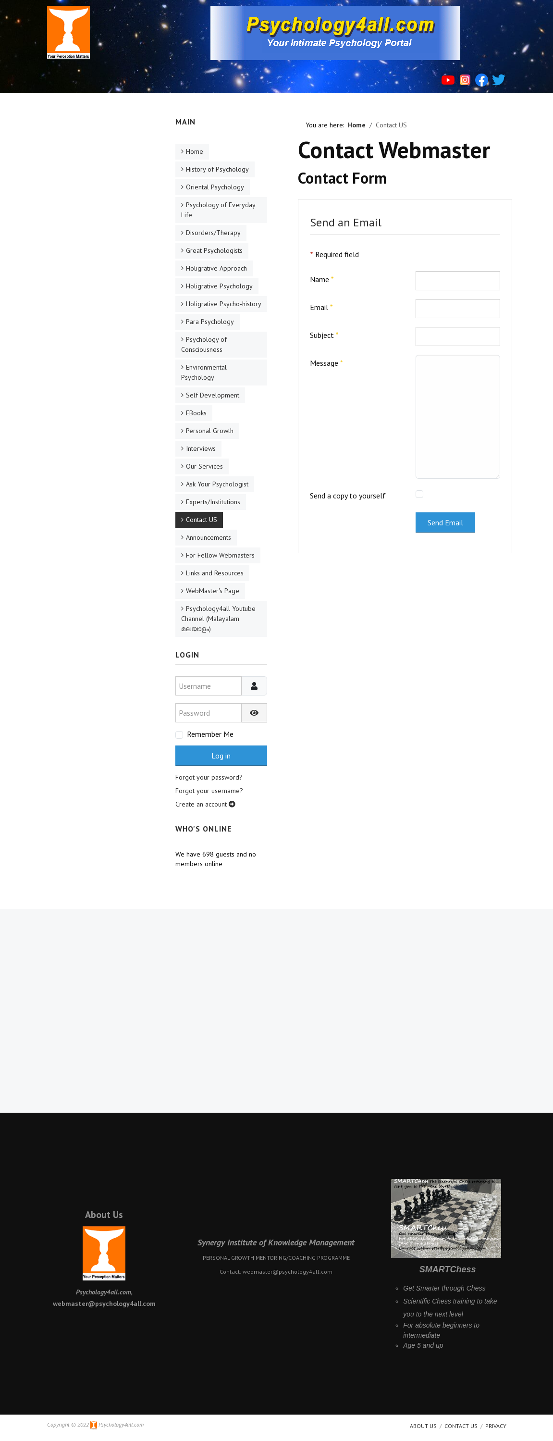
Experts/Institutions (213, 501)
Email (321, 307)
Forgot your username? (209, 790)
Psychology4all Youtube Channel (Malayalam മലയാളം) (218, 618)
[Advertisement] (99, 260)
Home (194, 151)
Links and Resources (215, 573)
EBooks (196, 413)
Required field (334, 254)
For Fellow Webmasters (220, 555)
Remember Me (210, 734)
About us (423, 1425)
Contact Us (461, 1425)
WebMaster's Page (212, 590)
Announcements (208, 537)
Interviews (201, 448)
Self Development (212, 395)
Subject (324, 335)
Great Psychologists (214, 250)
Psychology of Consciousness (204, 344)
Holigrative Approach (216, 268)
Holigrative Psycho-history (223, 303)
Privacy (495, 1425)
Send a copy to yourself (348, 495)
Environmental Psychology (204, 372)
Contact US (201, 519)
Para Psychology (210, 321)
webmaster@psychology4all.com (287, 1271)
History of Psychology (217, 169)
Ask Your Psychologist (217, 484)
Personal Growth (209, 430)
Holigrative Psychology (219, 286)
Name (322, 279)
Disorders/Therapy (213, 232)
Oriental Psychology (215, 187)
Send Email (445, 522)
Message (326, 363)
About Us (104, 1214)
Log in (221, 755)
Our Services (204, 466)
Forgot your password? (209, 777)
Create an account (205, 804)
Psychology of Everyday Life (218, 209)
